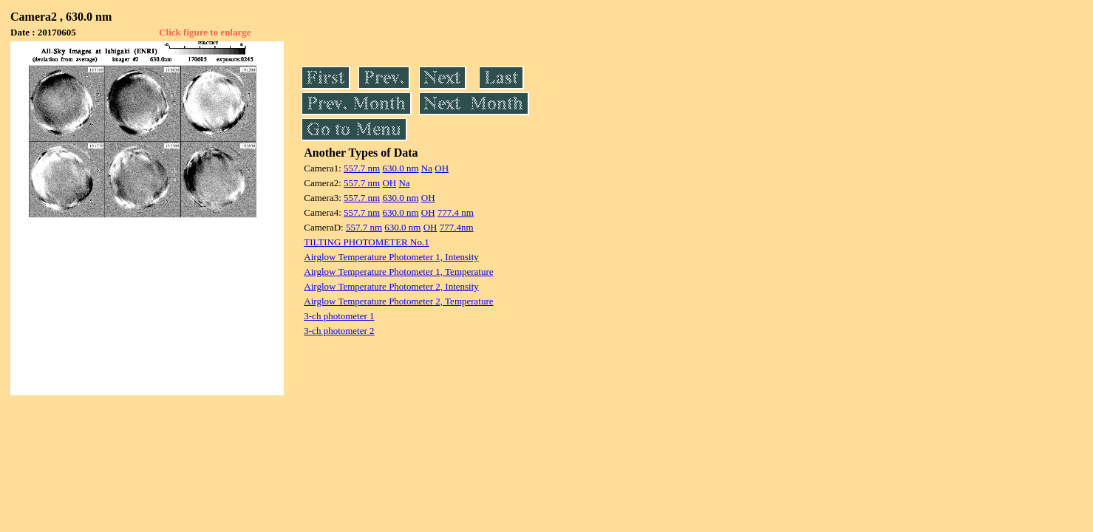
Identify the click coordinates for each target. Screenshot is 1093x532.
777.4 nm (455, 212)
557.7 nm (362, 168)
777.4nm (457, 227)
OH (442, 168)
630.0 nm (400, 168)
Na (426, 168)
